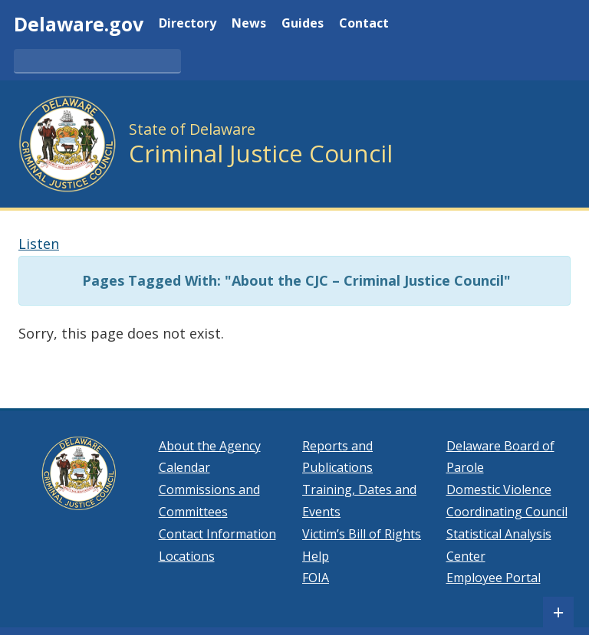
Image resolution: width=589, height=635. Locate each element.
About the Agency (210, 445)
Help (315, 556)
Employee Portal (493, 577)
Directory (187, 24)
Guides (302, 24)
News (249, 24)
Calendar (184, 467)
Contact (364, 24)
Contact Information (217, 533)
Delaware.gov (78, 24)
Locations (187, 556)
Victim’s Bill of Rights (361, 533)
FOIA (315, 577)
